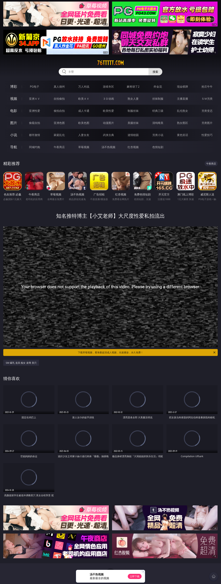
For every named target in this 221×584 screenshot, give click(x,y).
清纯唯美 (157, 123)
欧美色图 (83, 123)
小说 (13, 135)
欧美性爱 (108, 111)
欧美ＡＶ (83, 99)
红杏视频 (133, 147)
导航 (13, 147)
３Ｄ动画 (108, 99)
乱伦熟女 (182, 111)
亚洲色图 (59, 123)
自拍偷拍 (59, 99)
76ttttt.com (110, 62)
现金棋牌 (182, 86)
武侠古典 (108, 135)
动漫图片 (108, 123)
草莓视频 (83, 147)
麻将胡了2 (133, 86)
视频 (13, 98)
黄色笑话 (182, 135)
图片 (13, 122)
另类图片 (207, 123)
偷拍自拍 (59, 111)
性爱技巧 (207, 135)
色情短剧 (157, 147)
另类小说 (157, 135)
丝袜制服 (157, 99)
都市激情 (34, 135)
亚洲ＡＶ (34, 99)
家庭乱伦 (59, 135)
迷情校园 (133, 135)
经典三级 (157, 111)
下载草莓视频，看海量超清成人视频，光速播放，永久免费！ (147, 352)
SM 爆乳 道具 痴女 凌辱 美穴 (21, 362)
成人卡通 (83, 111)
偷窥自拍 (34, 123)
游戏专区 (108, 86)
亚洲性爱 (34, 111)
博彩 (13, 86)
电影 (13, 110)
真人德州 (59, 86)
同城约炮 (34, 147)
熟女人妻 (133, 99)
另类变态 (207, 111)
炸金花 (158, 86)
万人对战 (83, 86)
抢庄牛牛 (207, 86)
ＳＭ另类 (207, 99)
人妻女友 (83, 135)
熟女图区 (182, 123)
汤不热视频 (108, 147)
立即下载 (135, 576)
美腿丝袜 (133, 123)
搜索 (155, 72)
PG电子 (34, 86)
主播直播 (182, 99)
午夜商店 (59, 147)
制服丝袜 (133, 111)
